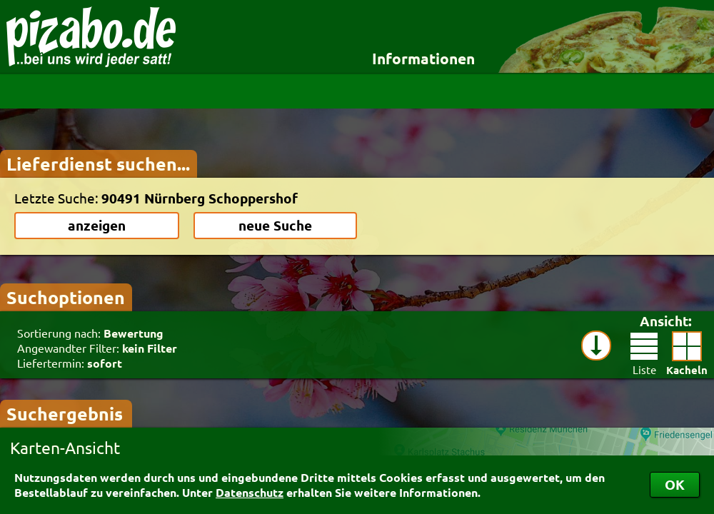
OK (675, 484)
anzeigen (97, 225)
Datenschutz (249, 492)
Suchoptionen (65, 297)
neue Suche (275, 225)
